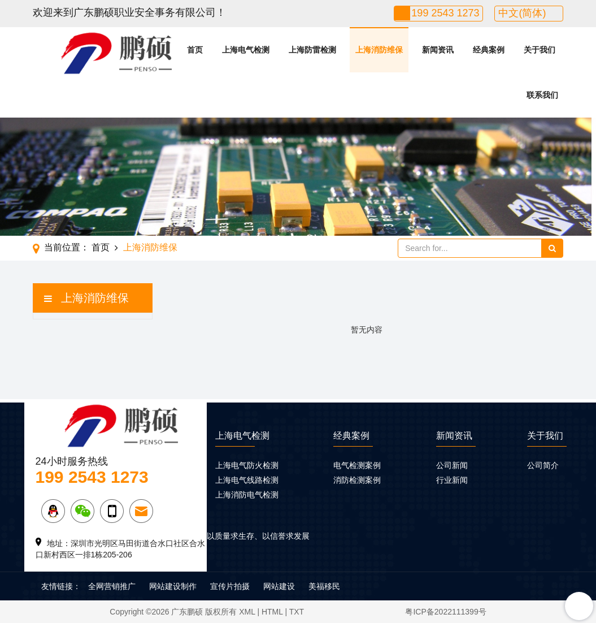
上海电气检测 (245, 49)
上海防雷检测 (312, 49)
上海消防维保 (379, 49)
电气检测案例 (357, 465)
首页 (195, 49)
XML (247, 611)
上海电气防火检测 (247, 465)
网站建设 (279, 586)
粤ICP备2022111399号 (445, 611)
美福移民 (324, 586)
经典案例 (488, 49)
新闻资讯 (438, 49)
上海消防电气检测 (247, 494)
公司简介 (543, 465)
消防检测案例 (357, 479)
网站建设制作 (173, 586)
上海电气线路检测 (247, 479)
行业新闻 (452, 479)
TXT (296, 611)
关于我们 (539, 49)
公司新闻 (452, 465)
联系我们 (542, 94)
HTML (272, 611)
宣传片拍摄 (230, 586)
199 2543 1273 (445, 13)
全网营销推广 (112, 586)
